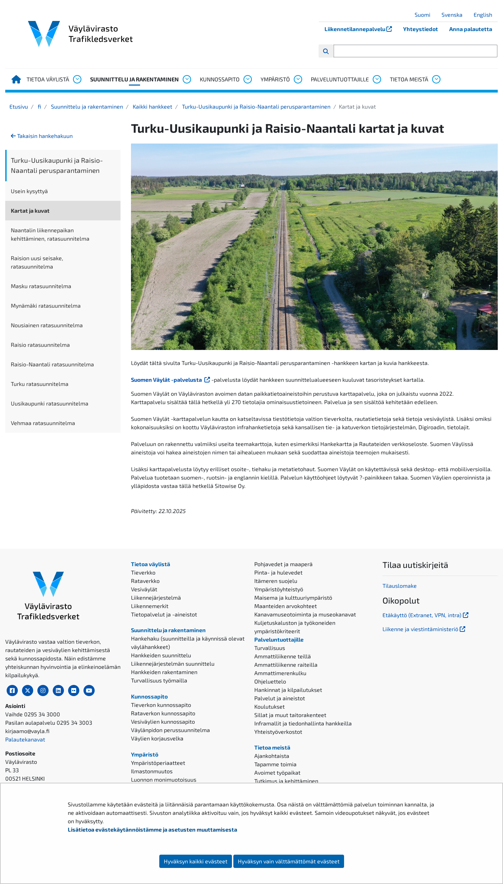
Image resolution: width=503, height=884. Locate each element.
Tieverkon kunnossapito (161, 704)
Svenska (454, 14)
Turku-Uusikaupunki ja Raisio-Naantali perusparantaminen (255, 106)
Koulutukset (269, 706)
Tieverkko (143, 572)
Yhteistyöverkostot (278, 731)
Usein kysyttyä (29, 191)
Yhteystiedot (420, 28)
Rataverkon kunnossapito (163, 713)
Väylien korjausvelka (157, 738)
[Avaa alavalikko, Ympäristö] (297, 79)
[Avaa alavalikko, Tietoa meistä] (436, 79)
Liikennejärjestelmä (156, 597)
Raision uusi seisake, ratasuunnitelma (37, 262)
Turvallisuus (269, 647)
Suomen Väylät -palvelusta (171, 379)
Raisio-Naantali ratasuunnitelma (52, 364)
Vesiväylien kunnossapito (163, 721)
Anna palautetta (470, 28)
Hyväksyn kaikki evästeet (195, 861)
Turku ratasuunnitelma (39, 383)
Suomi (425, 14)
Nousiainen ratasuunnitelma (47, 325)
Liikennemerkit (149, 605)
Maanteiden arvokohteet (285, 605)
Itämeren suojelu (275, 580)
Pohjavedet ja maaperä (283, 564)
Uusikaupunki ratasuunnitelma (49, 403)
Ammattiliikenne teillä (282, 656)
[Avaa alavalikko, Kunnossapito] (247, 79)
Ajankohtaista (271, 755)
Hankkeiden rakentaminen (164, 672)
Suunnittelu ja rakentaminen (134, 79)
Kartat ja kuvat (30, 210)
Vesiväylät (144, 589)
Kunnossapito (220, 79)
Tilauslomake (399, 585)
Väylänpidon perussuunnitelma (170, 729)
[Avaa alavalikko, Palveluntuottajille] (376, 79)
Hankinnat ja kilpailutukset (288, 689)
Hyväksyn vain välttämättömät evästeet (289, 861)
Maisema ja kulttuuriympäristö (293, 597)
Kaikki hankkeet (151, 106)
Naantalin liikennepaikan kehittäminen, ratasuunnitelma (50, 234)
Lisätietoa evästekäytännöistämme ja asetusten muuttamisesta (152, 829)
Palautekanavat (25, 739)
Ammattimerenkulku (280, 673)
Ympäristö (275, 79)
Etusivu (18, 106)
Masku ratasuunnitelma (41, 286)
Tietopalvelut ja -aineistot (164, 614)
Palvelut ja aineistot (279, 698)
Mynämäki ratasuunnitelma (46, 305)
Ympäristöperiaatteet (158, 762)
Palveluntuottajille (340, 79)
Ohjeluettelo (270, 681)
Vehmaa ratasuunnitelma (43, 422)
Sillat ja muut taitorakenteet (290, 714)
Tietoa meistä (409, 79)
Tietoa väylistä (48, 79)
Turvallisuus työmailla (159, 680)
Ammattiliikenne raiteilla (286, 664)
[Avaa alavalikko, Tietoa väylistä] (77, 79)
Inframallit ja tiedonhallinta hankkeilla (303, 723)
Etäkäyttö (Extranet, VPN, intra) (426, 615)
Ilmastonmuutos (152, 771)
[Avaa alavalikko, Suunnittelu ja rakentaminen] (186, 79)
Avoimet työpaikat (277, 772)
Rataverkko (145, 580)
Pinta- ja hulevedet (278, 572)
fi (38, 106)
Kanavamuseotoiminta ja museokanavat (305, 614)
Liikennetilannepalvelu (361, 28)
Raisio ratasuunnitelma (40, 344)
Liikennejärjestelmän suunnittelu (172, 663)
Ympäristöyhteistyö (278, 589)
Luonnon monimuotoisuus (163, 779)
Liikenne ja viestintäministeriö (424, 629)
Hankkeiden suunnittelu (161, 655)
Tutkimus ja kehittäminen (286, 780)
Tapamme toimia (275, 764)
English (485, 14)
